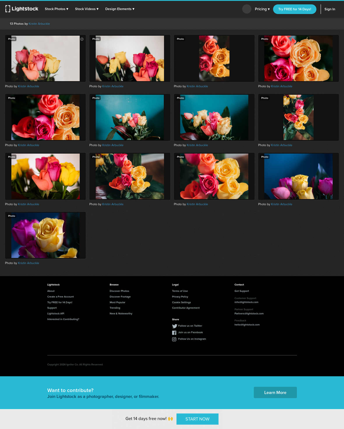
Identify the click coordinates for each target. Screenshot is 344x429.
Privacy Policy (180, 296)
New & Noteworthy (121, 313)
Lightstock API (55, 313)
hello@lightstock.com (247, 324)
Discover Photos (119, 291)
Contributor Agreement (186, 308)
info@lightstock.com (246, 302)
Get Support (242, 291)
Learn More (275, 392)
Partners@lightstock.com (249, 313)
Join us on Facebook (190, 332)
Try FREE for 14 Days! (294, 9)
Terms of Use (180, 291)
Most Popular (117, 302)
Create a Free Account (60, 296)
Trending (115, 308)
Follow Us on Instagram (192, 339)
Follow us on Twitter (190, 325)
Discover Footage (120, 296)
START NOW (197, 419)
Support (52, 308)
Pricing (262, 9)
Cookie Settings (181, 302)
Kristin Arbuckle (39, 23)
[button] (56, 9)
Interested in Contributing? (63, 319)
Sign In (330, 9)
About (51, 291)
